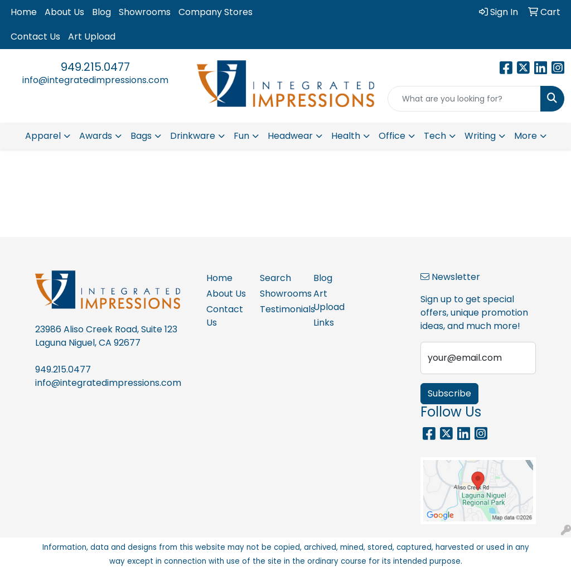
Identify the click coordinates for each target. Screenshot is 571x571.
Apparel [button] (43, 135)
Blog (101, 12)
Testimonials (280, 309)
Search (275, 278)
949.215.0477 (95, 67)
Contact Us (35, 36)
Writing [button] (480, 135)
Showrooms (145, 12)
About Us (64, 12)
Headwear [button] (290, 135)
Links (323, 322)
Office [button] (392, 135)
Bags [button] (141, 135)
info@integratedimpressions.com (95, 80)
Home (24, 12)
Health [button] (345, 135)
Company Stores (215, 12)
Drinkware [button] (192, 135)
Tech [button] (435, 135)
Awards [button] (95, 135)
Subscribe (449, 393)
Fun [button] (241, 135)
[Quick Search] (464, 99)
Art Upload (91, 36)
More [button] (525, 135)
